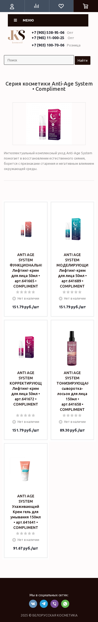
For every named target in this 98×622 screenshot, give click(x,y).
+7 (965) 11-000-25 (48, 38)
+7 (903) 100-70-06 (48, 45)
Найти (83, 60)
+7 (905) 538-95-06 (48, 32)
